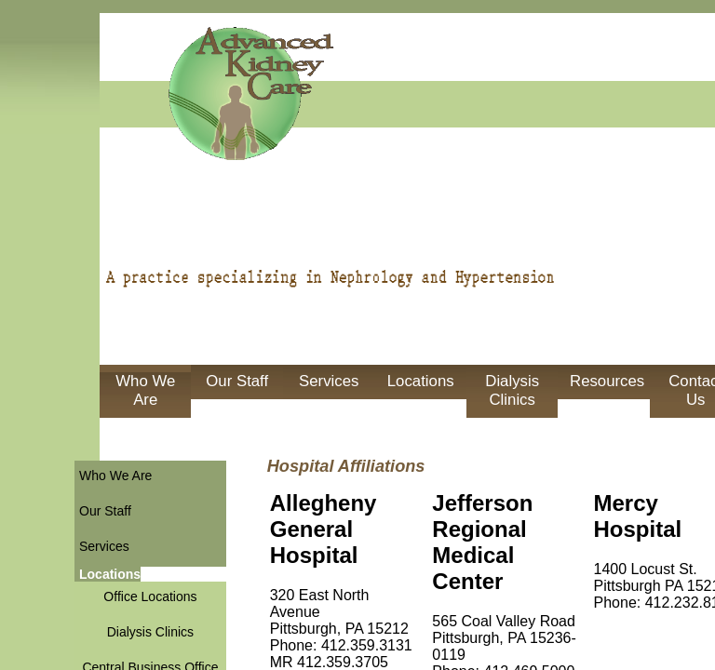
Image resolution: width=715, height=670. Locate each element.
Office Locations (149, 596)
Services (328, 381)
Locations (420, 381)
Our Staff (237, 381)
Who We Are (145, 390)
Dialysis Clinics (512, 390)
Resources (607, 381)
